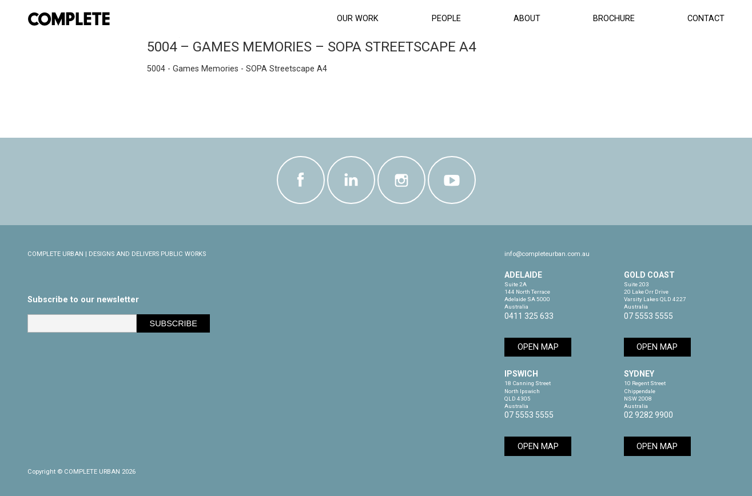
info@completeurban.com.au (547, 254)
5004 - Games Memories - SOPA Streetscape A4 (237, 69)
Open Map (538, 347)
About (527, 18)
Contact (706, 18)
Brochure (614, 18)
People (446, 18)
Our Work (358, 18)
